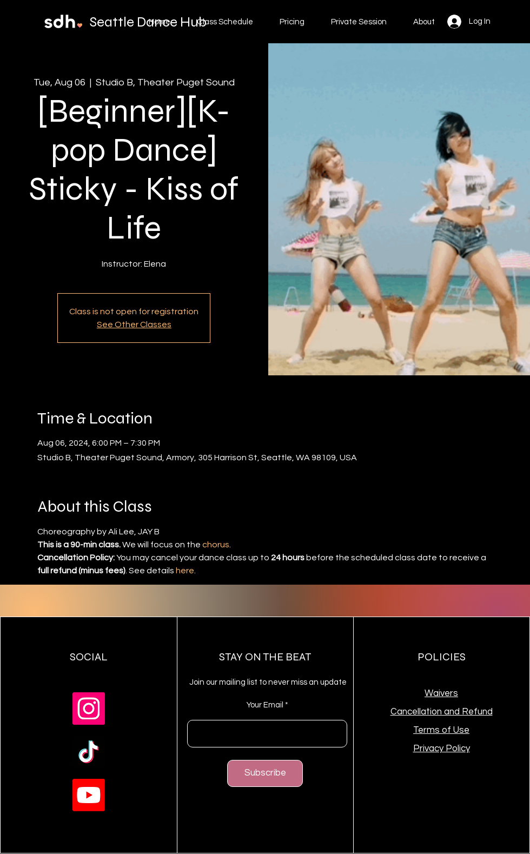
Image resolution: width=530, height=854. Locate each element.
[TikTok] (88, 752)
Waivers (441, 693)
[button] (291, 22)
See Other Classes (134, 324)
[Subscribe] (265, 773)
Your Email (265, 705)
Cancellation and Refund (441, 712)
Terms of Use (441, 730)
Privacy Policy (441, 748)
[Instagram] (88, 708)
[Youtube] (88, 795)
